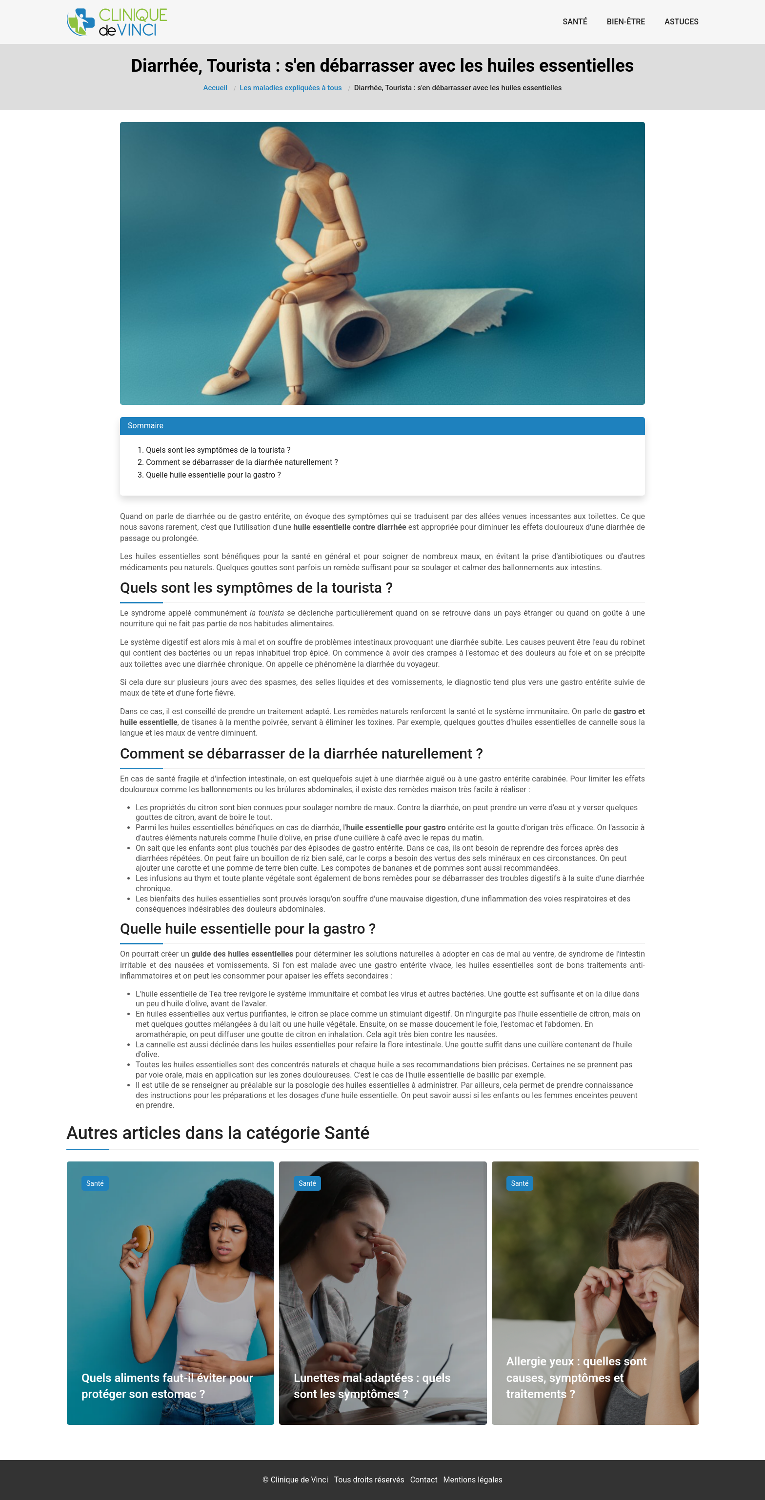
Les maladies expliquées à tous (291, 87)
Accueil (215, 87)
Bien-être (626, 21)
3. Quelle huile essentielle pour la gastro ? (209, 475)
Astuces (681, 21)
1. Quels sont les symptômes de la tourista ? (214, 450)
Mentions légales (473, 1479)
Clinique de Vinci (299, 1479)
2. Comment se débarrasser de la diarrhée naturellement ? (238, 462)
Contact (424, 1479)
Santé (575, 21)
